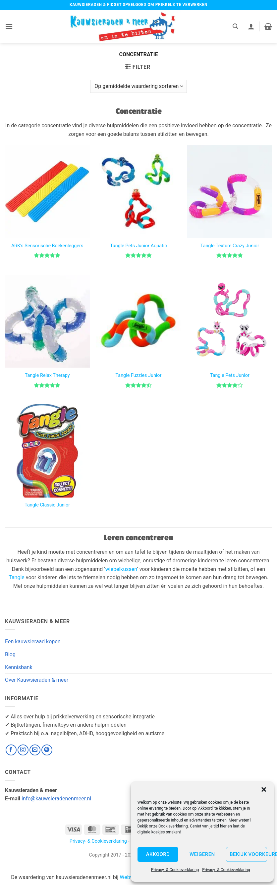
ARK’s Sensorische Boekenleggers (47, 246)
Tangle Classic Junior (47, 505)
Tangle (17, 577)
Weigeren (202, 854)
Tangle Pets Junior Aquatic (138, 246)
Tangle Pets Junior (229, 375)
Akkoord (158, 854)
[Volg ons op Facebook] (11, 749)
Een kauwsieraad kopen (33, 641)
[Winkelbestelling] (138, 86)
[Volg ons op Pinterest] (46, 749)
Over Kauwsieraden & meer (36, 680)
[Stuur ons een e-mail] (34, 749)
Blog (10, 654)
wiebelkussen (121, 569)
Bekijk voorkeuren (248, 854)
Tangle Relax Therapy (47, 375)
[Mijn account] (251, 26)
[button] (263, 789)
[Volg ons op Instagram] (23, 749)
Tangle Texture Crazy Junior (229, 246)
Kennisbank (18, 667)
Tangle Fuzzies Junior (139, 375)
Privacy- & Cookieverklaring (175, 869)
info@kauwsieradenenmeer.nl (56, 798)
